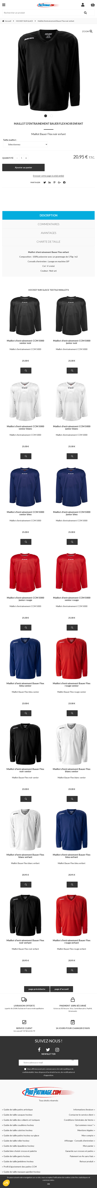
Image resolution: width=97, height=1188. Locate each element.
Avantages (48, 232)
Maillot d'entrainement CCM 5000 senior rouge (71, 598)
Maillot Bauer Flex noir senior (25, 777)
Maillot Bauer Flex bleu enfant (71, 863)
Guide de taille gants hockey (17, 1156)
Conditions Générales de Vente (78, 1120)
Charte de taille (48, 241)
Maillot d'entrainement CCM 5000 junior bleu (71, 513)
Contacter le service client (81, 1114)
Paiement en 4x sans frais (81, 1156)
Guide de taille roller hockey (16, 1140)
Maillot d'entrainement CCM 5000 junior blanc (71, 427)
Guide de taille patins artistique (18, 1109)
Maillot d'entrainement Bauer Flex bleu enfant (71, 855)
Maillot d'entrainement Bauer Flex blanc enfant (25, 855)
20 (25, 874)
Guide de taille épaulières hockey (19, 1146)
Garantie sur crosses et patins (79, 1151)
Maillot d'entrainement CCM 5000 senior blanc (25, 427)
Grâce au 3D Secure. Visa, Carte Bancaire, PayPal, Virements (72, 1004)
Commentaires (48, 224)
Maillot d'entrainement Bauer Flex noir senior (25, 770)
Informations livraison (83, 1109)
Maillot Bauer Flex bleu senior (25, 692)
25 (25, 360)
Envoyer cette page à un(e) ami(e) (48, 175)
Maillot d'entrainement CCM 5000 (25, 349)
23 (25, 703)
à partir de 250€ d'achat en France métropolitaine (24, 1003)
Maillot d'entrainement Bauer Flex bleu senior (25, 684)
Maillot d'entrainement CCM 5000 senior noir (25, 341)
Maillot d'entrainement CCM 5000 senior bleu (25, 513)
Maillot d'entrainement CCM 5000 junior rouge (25, 598)
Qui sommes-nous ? (84, 1125)
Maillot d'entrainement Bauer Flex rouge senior (71, 684)
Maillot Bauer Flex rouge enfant (71, 949)
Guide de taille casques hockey (18, 1114)
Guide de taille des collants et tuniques (22, 1120)
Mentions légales (85, 1130)
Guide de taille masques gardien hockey (22, 1172)
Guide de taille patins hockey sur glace (21, 1135)
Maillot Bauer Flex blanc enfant (25, 863)
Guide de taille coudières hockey (19, 1125)
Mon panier (88, 1146)
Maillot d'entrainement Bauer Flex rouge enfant (71, 941)
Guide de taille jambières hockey (18, 1161)
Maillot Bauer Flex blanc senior (72, 777)
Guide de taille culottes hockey (18, 1130)
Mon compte (87, 1135)
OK (48, 1184)
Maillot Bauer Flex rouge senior (71, 692)
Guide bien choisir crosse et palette (20, 1151)
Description (48, 215)
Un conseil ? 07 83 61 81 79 (24, 1026)
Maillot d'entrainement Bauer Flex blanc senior (71, 770)
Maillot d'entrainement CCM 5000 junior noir (71, 341)
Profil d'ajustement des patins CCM (20, 1166)
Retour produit (86, 1161)
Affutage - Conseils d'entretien (78, 1140)
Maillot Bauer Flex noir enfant (25, 949)
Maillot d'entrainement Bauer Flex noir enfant (48, 123)
